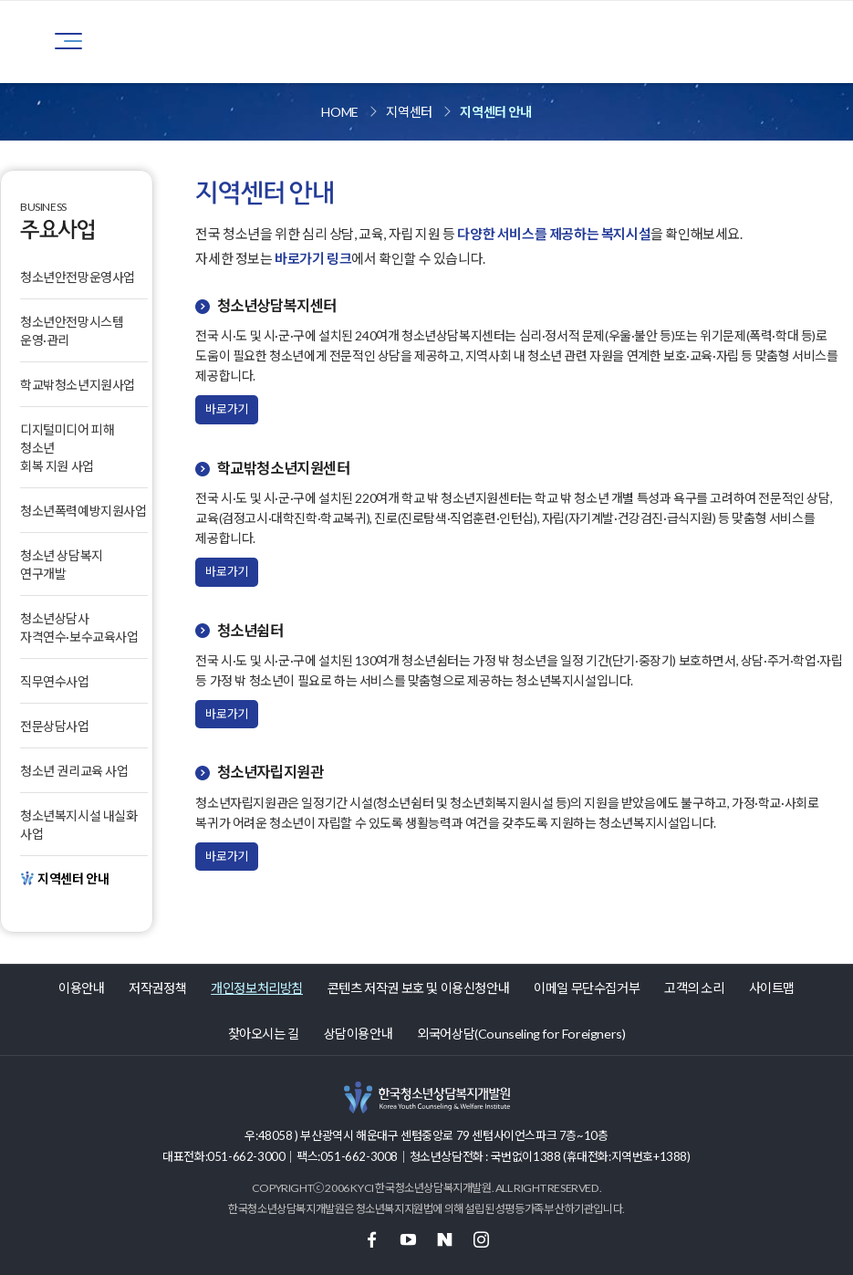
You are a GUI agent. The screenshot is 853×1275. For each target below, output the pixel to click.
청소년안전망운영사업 (77, 277)
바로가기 (226, 409)
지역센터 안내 (495, 112)
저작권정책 (157, 988)
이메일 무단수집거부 (587, 988)
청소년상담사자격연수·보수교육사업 (79, 627)
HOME (339, 112)
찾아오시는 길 (263, 1033)
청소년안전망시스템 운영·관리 (71, 331)
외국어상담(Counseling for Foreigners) (521, 1033)
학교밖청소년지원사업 (77, 384)
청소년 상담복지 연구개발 (61, 564)
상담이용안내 (358, 1033)
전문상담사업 (54, 726)
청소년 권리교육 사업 (74, 771)
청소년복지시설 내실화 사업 (79, 824)
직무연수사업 (54, 681)
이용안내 (81, 988)
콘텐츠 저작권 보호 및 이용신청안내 (418, 988)
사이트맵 (772, 988)
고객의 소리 (694, 988)
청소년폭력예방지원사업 (83, 510)
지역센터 (409, 112)
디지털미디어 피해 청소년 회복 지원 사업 (67, 448)
